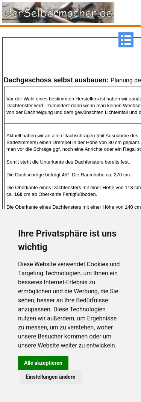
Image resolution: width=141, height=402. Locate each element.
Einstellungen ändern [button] (51, 377)
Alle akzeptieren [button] (43, 363)
